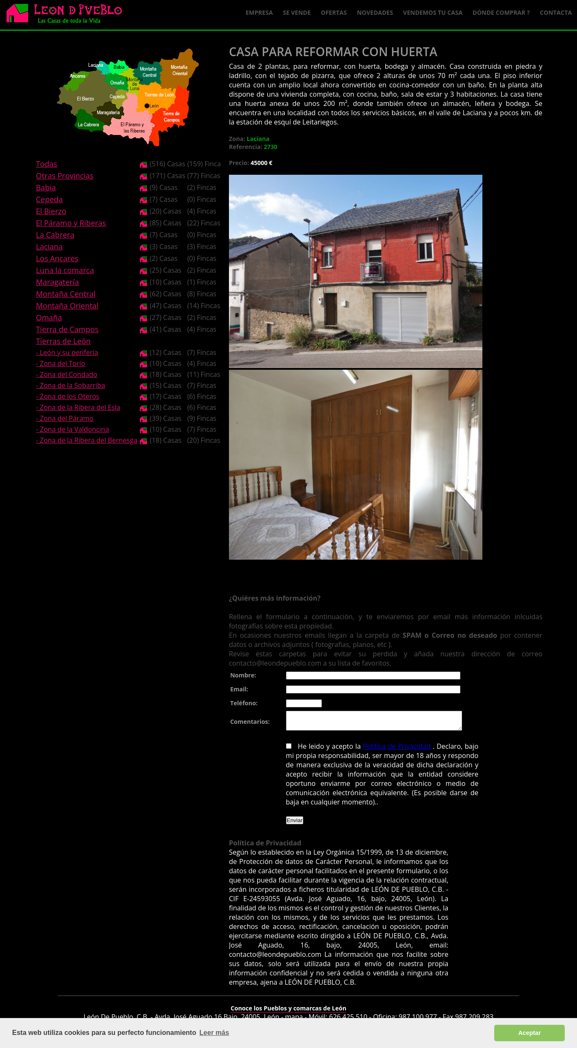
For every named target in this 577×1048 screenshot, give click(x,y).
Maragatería (57, 282)
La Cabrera (55, 235)
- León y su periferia (67, 352)
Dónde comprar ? (501, 12)
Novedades (375, 12)
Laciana (49, 246)
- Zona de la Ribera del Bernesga (86, 440)
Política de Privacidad (389, 750)
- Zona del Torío (60, 363)
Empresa (259, 12)
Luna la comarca (65, 270)
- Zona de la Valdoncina (72, 429)
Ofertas (334, 12)
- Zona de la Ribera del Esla (78, 407)
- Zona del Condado (67, 374)
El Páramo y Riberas (71, 223)
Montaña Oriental (67, 306)
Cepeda (49, 199)
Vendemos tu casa (433, 12)
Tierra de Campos (67, 329)
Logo (67, 15)
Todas (46, 164)
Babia (46, 187)
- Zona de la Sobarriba (70, 385)
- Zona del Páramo (64, 418)
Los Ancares (57, 258)
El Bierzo (51, 211)
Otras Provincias (64, 176)
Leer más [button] (214, 1032)
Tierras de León (63, 341)
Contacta (556, 12)
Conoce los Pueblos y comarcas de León (288, 1012)
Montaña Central (65, 294)
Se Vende (297, 12)
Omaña (49, 317)
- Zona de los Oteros (67, 396)
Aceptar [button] (529, 1032)
